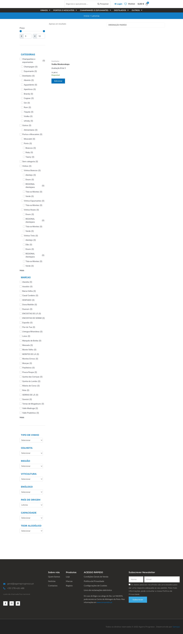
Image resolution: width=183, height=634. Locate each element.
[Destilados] (121, 10)
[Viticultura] (31, 479)
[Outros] (137, 10)
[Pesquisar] (103, 4)
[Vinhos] (45, 10)
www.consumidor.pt (104, 602)
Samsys (176, 627)
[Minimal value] (32, 31)
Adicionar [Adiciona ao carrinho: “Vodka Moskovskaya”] (58, 81)
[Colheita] (31, 453)
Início (86, 16)
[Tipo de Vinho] (31, 440)
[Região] (31, 466)
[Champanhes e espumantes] (96, 10)
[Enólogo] (31, 492)
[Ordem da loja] (136, 25)
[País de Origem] (31, 505)
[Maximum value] (40, 36)
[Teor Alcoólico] (31, 531)
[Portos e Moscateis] (65, 10)
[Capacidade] (31, 518)
